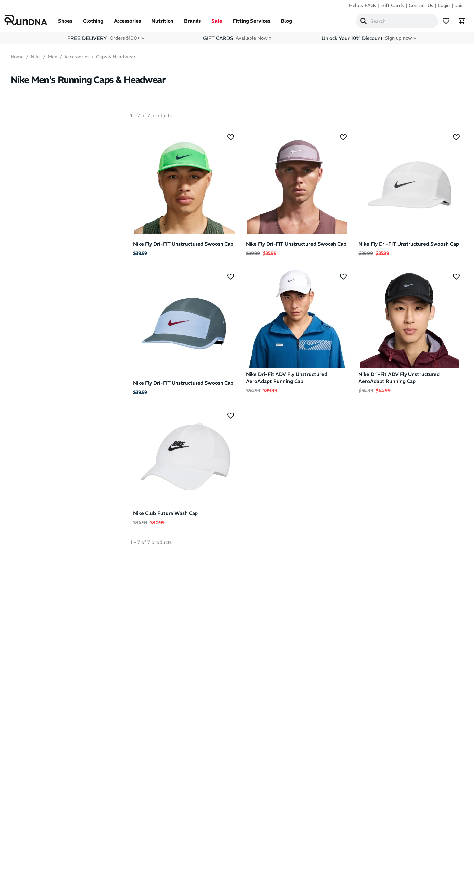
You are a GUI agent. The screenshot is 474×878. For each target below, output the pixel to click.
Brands (198, 23)
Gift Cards (392, 5)
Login (444, 5)
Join (459, 5)
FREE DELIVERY (105, 40)
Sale (223, 23)
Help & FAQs (362, 5)
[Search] (357, 22)
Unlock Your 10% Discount (369, 40)
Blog (292, 23)
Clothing (99, 23)
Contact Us (421, 5)
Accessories (133, 23)
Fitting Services (257, 23)
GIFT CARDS (237, 40)
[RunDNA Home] (32, 21)
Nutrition (169, 23)
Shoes (71, 23)
